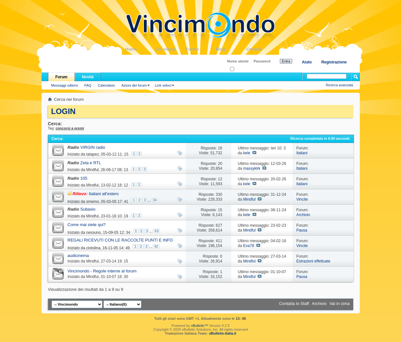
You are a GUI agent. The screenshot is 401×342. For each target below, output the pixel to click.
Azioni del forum (134, 85)
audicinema (78, 255)
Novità (88, 77)
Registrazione (334, 62)
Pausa (301, 230)
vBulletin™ (199, 326)
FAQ (87, 85)
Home (140, 49)
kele (246, 153)
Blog (231, 49)
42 (156, 246)
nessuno (93, 232)
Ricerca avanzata (339, 85)
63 (156, 231)
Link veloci (163, 85)
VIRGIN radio (92, 147)
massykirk (251, 168)
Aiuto (307, 62)
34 (155, 200)
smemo (92, 201)
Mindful (92, 169)
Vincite (302, 199)
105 (83, 178)
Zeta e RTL (90, 162)
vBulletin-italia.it (222, 333)
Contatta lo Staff (294, 303)
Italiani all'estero (104, 193)
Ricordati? (240, 69)
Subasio (87, 209)
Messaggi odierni (64, 85)
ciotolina (93, 248)
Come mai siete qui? (87, 224)
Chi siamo (171, 49)
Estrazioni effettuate (313, 261)
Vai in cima (339, 303)
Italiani (302, 153)
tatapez (92, 154)
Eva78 (248, 245)
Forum (201, 49)
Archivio (303, 215)
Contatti (261, 49)
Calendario (106, 85)
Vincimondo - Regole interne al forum (102, 271)
